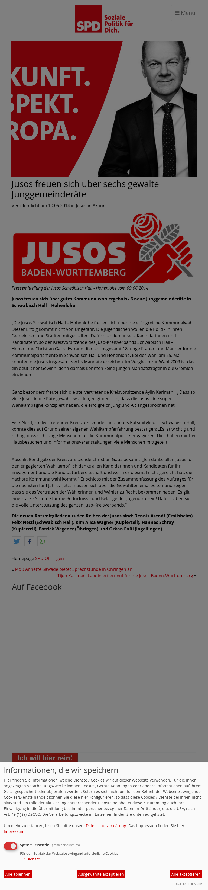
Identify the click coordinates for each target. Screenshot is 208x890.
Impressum (14, 831)
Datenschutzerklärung (106, 825)
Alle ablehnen (18, 874)
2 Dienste (30, 859)
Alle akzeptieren (186, 874)
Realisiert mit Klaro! (188, 884)
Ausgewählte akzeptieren (101, 874)
